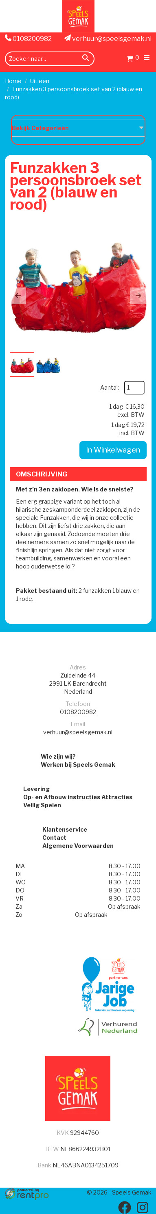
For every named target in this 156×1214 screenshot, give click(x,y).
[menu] (146, 58)
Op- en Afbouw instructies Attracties (77, 797)
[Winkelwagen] (133, 59)
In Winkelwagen (113, 450)
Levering (36, 788)
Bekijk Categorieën (78, 127)
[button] (18, 295)
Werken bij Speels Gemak (78, 764)
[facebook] (125, 1207)
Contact (54, 837)
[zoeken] (85, 59)
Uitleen (39, 80)
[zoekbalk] (49, 58)
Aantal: (109, 387)
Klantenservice (64, 829)
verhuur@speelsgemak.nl (108, 38)
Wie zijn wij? (58, 756)
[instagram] (143, 1207)
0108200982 (28, 38)
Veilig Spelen (42, 805)
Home (13, 80)
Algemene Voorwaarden (78, 845)
